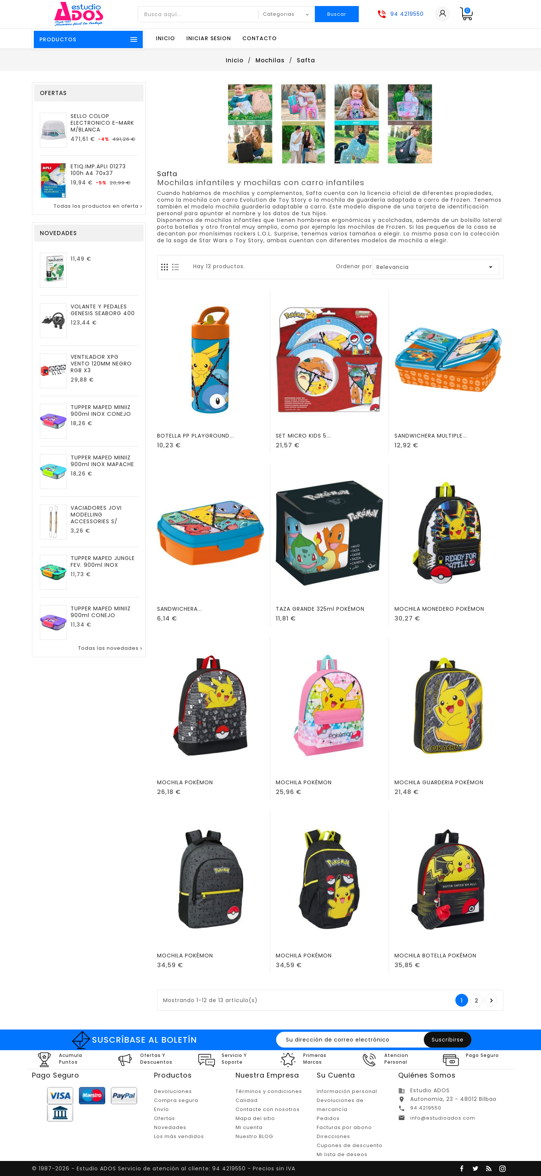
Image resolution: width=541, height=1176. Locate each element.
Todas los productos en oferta (99, 206)
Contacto (259, 38)
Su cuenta (336, 1075)
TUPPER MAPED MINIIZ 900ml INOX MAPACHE (102, 461)
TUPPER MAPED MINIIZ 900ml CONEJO (101, 612)
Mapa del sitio (255, 1118)
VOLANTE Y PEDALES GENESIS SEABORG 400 (103, 310)
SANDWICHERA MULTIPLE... (430, 435)
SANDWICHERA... (179, 609)
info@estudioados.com (442, 1118)
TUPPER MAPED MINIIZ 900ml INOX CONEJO (101, 410)
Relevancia (436, 267)
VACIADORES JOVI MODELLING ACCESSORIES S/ (96, 514)
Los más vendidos (179, 1136)
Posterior (491, 1000)
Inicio (165, 38)
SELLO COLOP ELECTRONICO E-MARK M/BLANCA (102, 123)
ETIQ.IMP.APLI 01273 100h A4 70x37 (98, 170)
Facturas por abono (344, 1127)
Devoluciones (173, 1091)
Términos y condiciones (269, 1091)
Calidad (247, 1100)
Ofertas (164, 1118)
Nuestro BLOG (254, 1136)
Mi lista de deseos (342, 1154)
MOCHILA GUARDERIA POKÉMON (439, 782)
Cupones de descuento (349, 1145)
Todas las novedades (111, 648)
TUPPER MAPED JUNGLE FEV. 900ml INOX (103, 561)
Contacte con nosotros (268, 1109)
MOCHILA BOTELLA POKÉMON (435, 955)
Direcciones (333, 1136)
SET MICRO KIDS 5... (303, 435)
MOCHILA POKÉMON (185, 782)
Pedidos (328, 1118)
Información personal (347, 1091)
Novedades (170, 1127)
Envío (161, 1109)
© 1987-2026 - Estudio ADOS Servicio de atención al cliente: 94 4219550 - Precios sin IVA (163, 1168)
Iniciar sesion (208, 38)
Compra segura (176, 1100)
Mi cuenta (249, 1127)
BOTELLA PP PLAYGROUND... (195, 435)
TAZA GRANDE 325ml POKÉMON (320, 609)
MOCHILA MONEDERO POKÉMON (439, 609)
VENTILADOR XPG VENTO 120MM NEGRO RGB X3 (101, 363)
